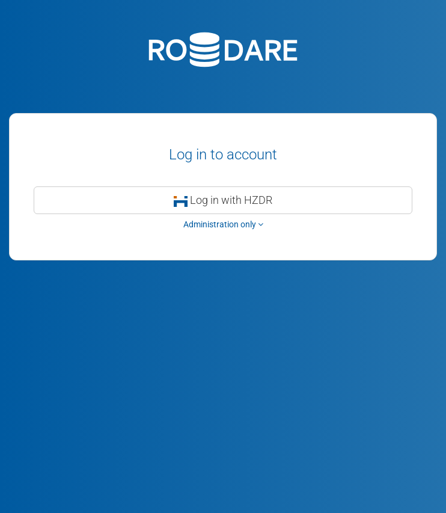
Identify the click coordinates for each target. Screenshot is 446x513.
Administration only (223, 224)
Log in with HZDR (223, 200)
